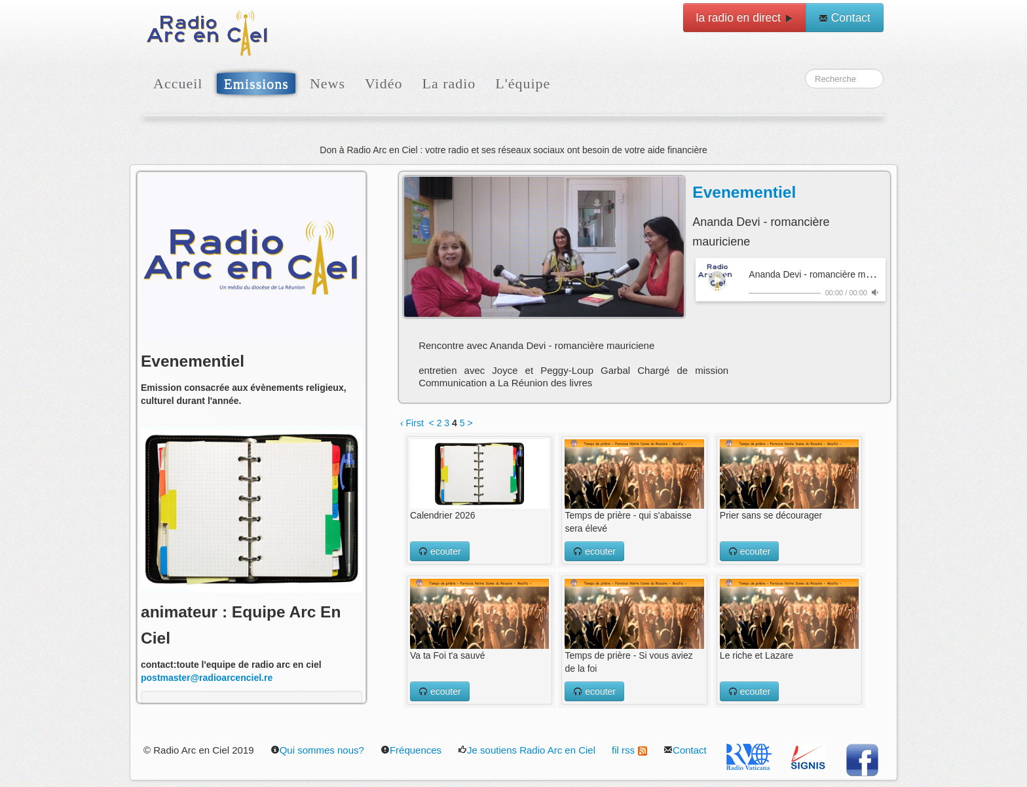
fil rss (629, 750)
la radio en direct (744, 17)
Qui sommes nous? (317, 750)
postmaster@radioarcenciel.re (206, 677)
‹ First (412, 423)
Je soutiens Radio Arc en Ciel (526, 750)
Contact (844, 17)
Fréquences (411, 750)
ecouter (440, 551)
